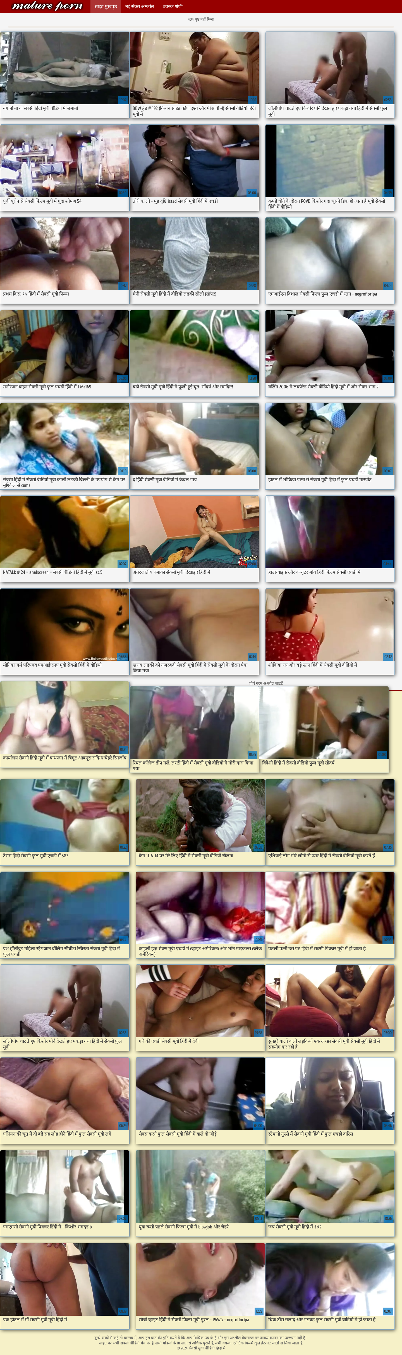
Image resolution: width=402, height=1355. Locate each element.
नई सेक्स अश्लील (139, 6)
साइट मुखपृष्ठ (106, 6)
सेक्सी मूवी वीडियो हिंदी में (47, 6)
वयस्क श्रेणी (173, 6)
